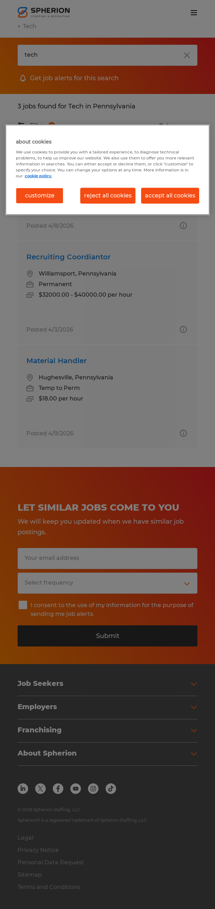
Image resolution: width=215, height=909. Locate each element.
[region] (107, 170)
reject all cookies (108, 195)
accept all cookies (170, 195)
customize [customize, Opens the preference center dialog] (40, 195)
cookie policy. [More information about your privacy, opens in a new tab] (38, 175)
